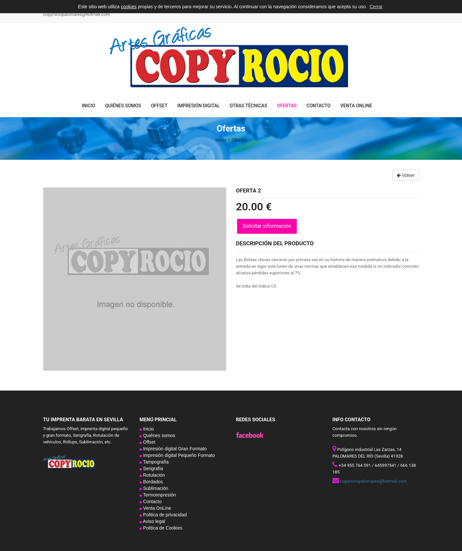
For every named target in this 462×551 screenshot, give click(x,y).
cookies (129, 6)
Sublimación (155, 488)
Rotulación (153, 475)
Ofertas (286, 105)
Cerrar (376, 6)
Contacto (319, 105)
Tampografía (155, 462)
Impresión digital (198, 105)
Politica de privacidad (164, 514)
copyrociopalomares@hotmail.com (76, 14)
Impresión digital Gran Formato (174, 448)
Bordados (152, 481)
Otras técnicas (248, 105)
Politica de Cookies (162, 528)
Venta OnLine (356, 105)
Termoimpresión (159, 495)
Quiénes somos (123, 105)
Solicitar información (267, 226)
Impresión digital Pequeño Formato (178, 455)
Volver (406, 175)
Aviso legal (153, 521)
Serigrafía (152, 468)
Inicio (88, 105)
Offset (159, 105)
